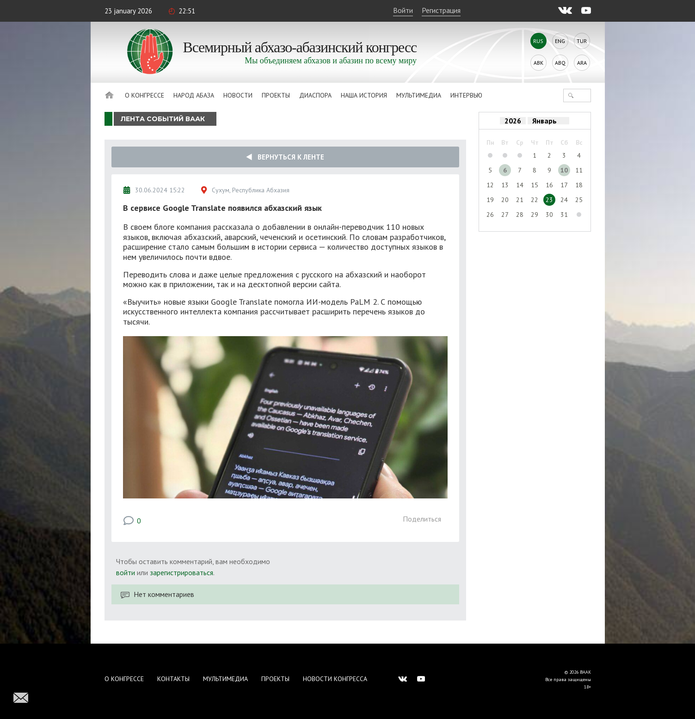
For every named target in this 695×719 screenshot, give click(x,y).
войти (125, 572)
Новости (237, 95)
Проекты (276, 95)
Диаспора (315, 95)
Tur (582, 40)
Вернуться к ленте (285, 157)
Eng (560, 40)
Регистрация (441, 10)
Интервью (466, 95)
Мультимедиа (418, 95)
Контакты (173, 679)
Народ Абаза (193, 95)
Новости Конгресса (335, 679)
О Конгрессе (144, 95)
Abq (560, 62)
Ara (582, 62)
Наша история (364, 95)
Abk (538, 62)
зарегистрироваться (181, 572)
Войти (403, 10)
